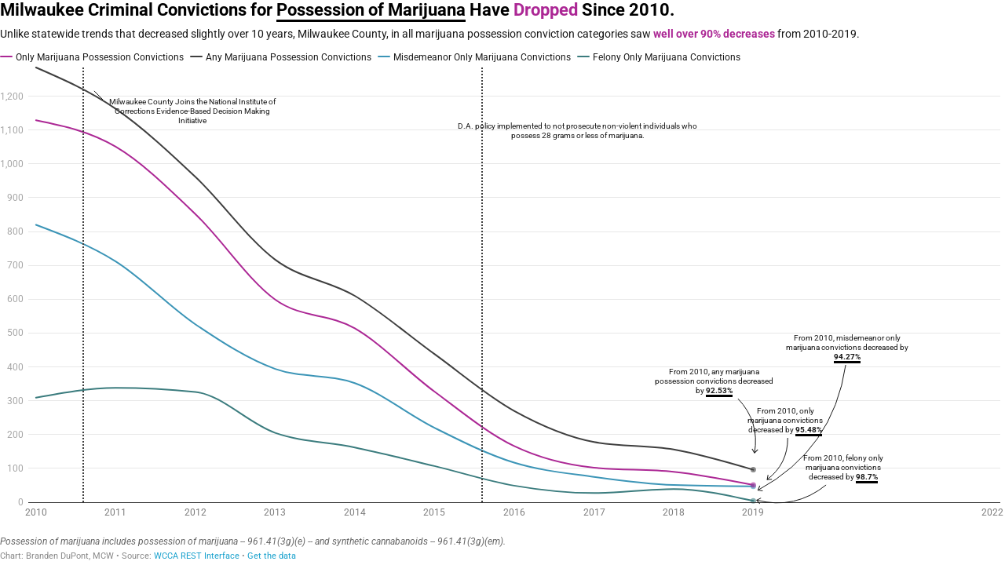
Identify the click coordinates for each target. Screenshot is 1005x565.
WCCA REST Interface (196, 556)
